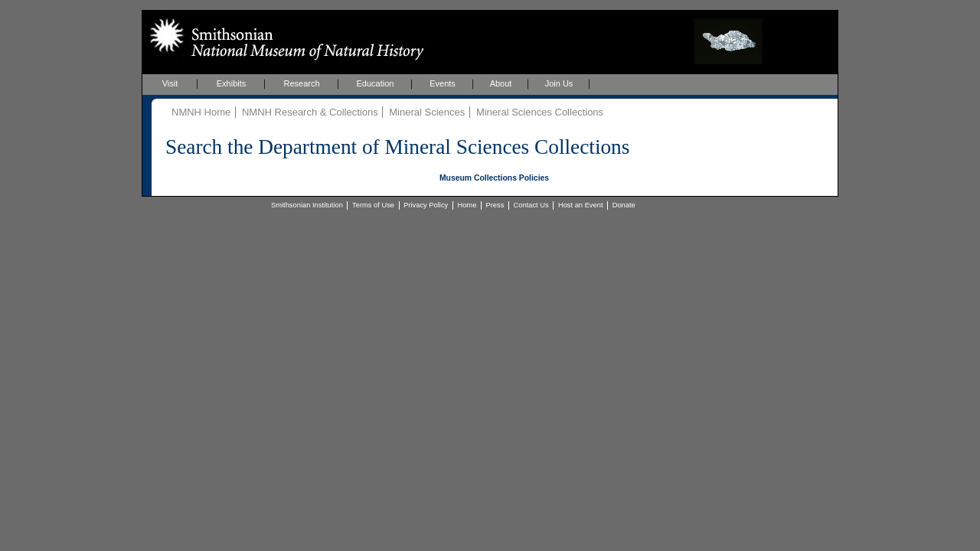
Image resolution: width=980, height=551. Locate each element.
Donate (623, 205)
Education (375, 83)
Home (466, 205)
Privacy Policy (425, 205)
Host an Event (580, 205)
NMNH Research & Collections (310, 112)
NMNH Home (201, 112)
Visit (170, 83)
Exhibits (232, 83)
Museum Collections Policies (494, 178)
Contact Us (531, 205)
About (501, 83)
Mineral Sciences (427, 112)
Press (495, 205)
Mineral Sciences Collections (539, 112)
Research (301, 83)
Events (443, 83)
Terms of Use (373, 205)
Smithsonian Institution (307, 205)
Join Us (559, 83)
